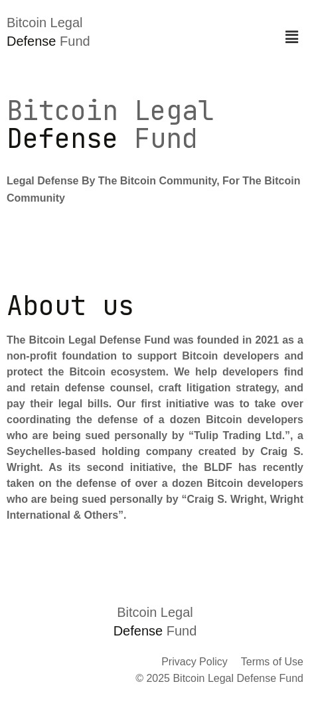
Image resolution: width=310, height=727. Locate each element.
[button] (292, 37)
